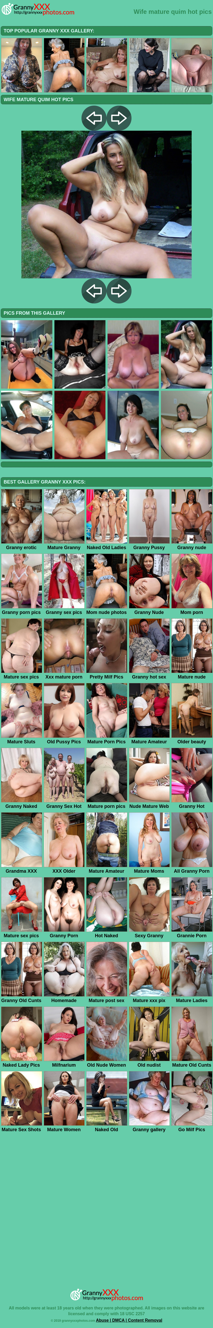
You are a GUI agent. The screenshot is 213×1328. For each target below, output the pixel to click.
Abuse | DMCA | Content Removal (129, 1320)
